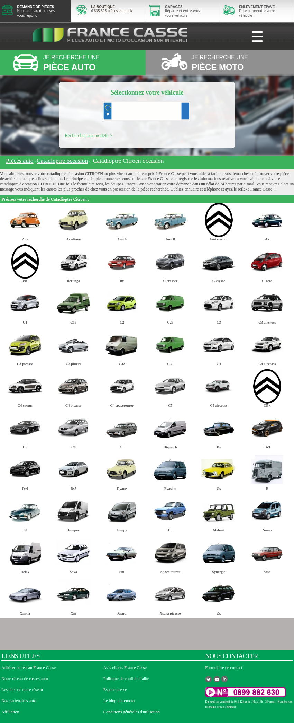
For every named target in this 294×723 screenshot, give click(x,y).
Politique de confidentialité (126, 678)
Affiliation (10, 711)
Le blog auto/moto (119, 700)
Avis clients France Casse (125, 667)
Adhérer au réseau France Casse (28, 667)
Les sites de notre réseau (22, 689)
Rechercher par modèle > (88, 135)
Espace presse (115, 689)
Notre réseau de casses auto (24, 678)
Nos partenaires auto (18, 700)
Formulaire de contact (223, 667)
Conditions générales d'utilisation (131, 711)
